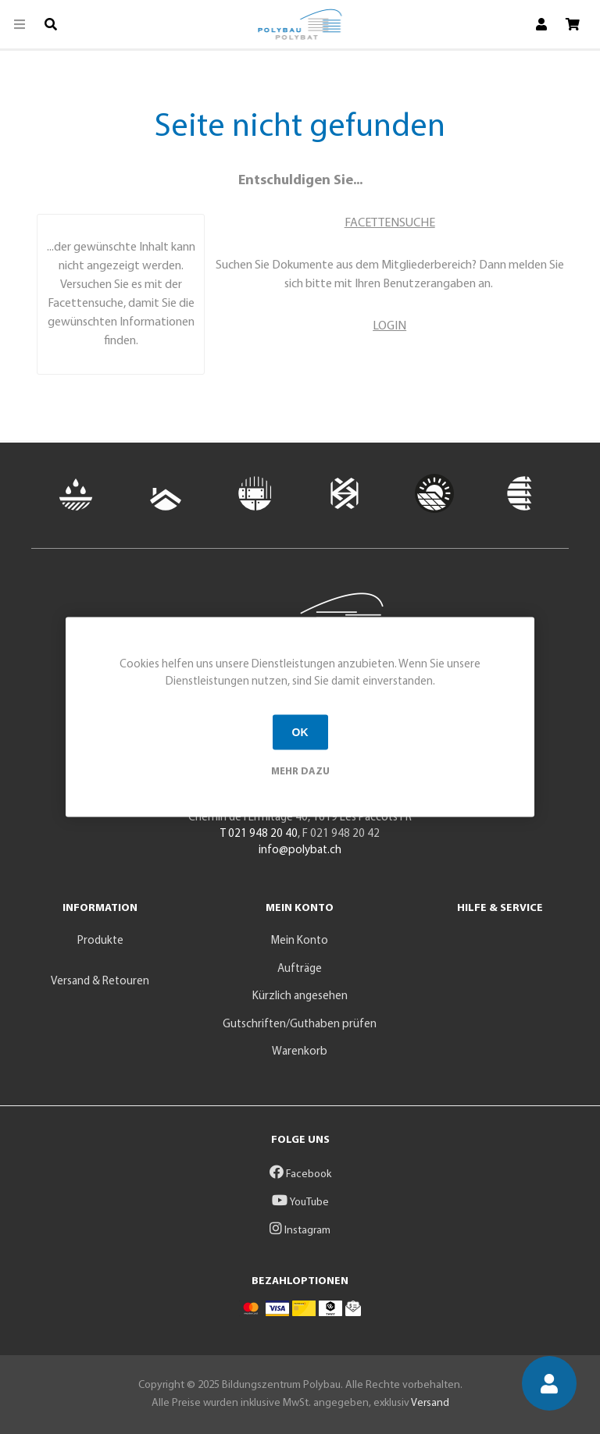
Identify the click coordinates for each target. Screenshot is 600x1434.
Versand (430, 1403)
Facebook (300, 1174)
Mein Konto (299, 941)
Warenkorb (299, 1052)
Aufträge (299, 969)
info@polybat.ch (300, 850)
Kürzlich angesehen (300, 996)
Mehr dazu (300, 771)
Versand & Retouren (100, 981)
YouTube (300, 1202)
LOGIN (389, 326)
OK (300, 732)
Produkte (100, 941)
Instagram (300, 1231)
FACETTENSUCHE (390, 223)
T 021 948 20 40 (259, 834)
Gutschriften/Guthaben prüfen (300, 1024)
